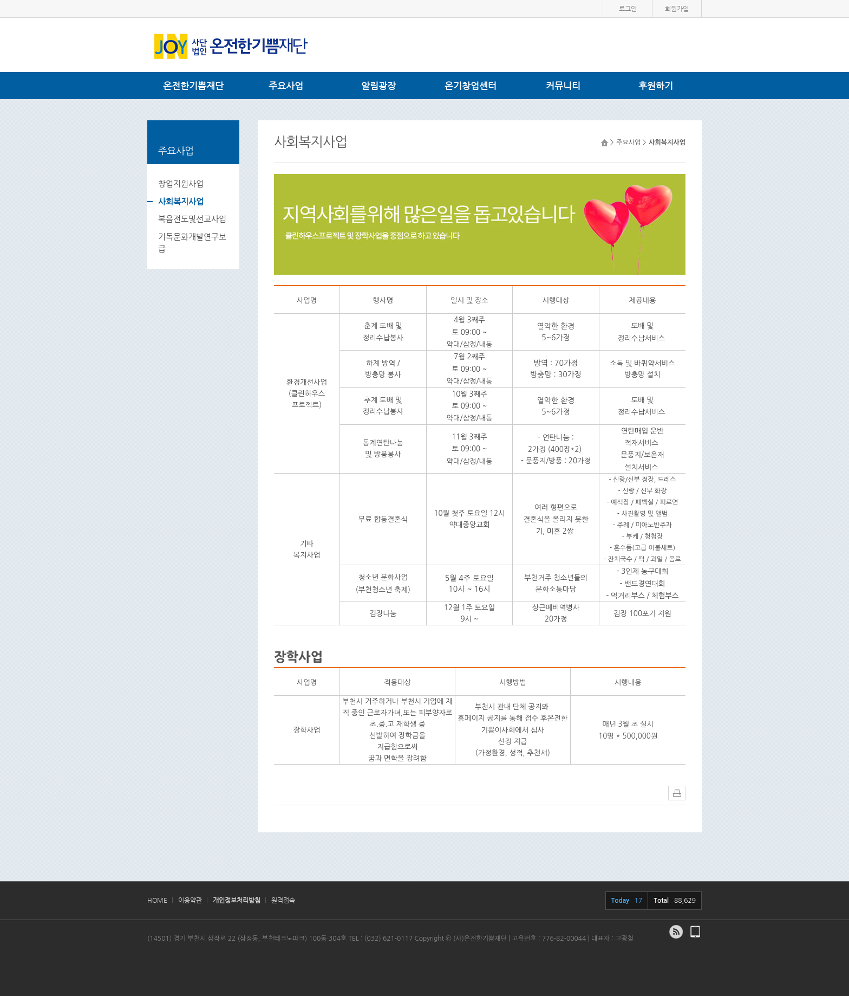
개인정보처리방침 (236, 900)
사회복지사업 (181, 201)
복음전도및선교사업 (192, 218)
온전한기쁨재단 (193, 85)
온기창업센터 (471, 85)
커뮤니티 (563, 85)
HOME (157, 900)
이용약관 (190, 900)
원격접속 (283, 900)
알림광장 (378, 85)
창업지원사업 (181, 183)
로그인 (628, 8)
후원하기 (655, 85)
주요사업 (286, 85)
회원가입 (677, 8)
